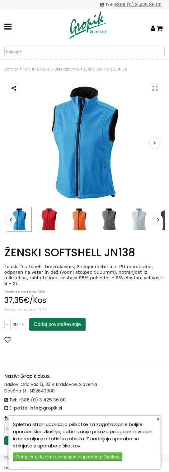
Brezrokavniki (66, 69)
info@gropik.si (46, 408)
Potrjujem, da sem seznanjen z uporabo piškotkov (67, 456)
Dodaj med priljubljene (38, 339)
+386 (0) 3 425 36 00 (138, 5)
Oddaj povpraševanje (57, 324)
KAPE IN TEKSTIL (36, 69)
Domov (11, 69)
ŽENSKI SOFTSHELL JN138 (105, 69)
